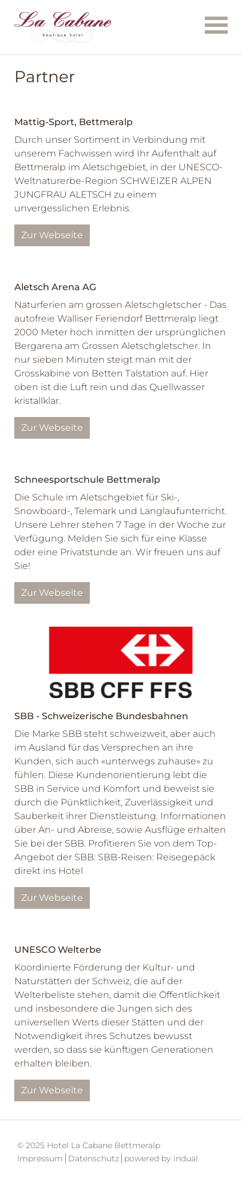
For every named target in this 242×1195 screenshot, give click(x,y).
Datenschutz (93, 1158)
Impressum (40, 1158)
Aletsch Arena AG (55, 287)
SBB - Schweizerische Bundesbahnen (101, 716)
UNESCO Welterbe (57, 949)
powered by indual (161, 1158)
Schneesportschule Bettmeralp (87, 479)
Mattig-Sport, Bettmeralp (73, 122)
